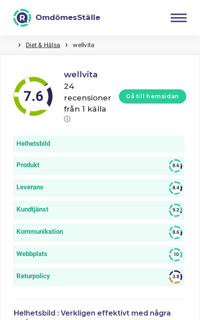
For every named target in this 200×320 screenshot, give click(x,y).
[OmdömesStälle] (56, 18)
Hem (8, 45)
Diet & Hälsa (43, 44)
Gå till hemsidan (152, 96)
